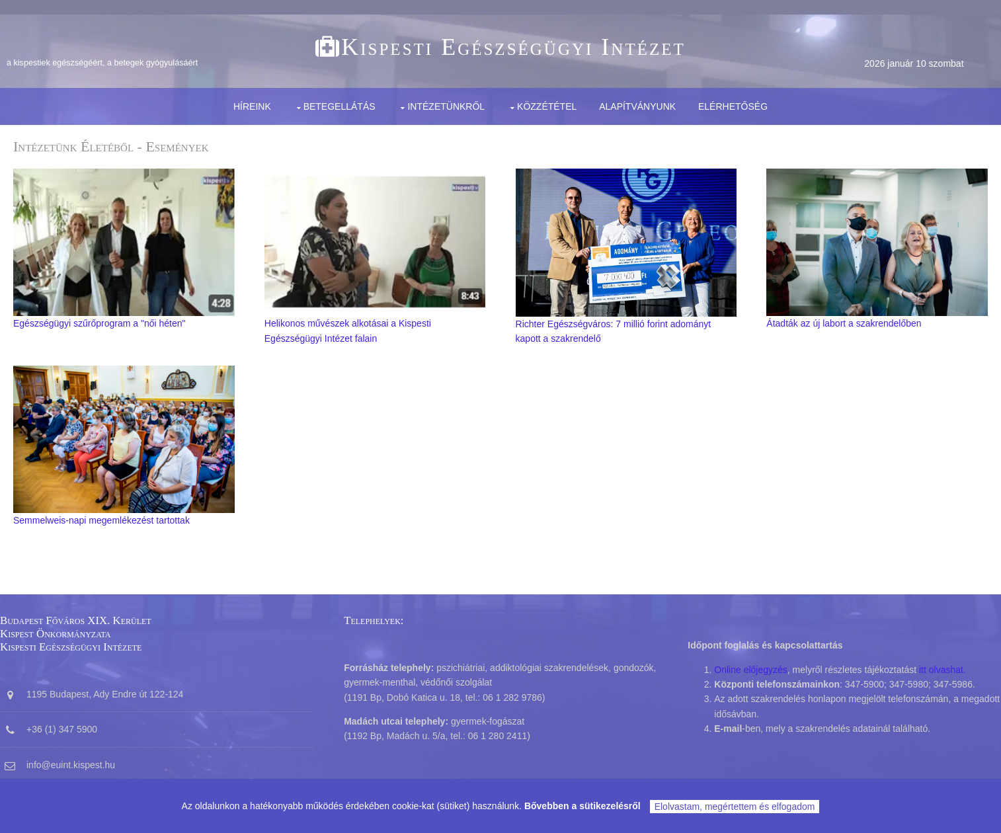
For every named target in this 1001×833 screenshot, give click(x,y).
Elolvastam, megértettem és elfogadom (735, 806)
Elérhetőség (733, 106)
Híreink (252, 106)
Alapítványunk (637, 106)
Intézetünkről (446, 106)
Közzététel (547, 106)
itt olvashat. (942, 669)
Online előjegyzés (750, 669)
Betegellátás (339, 106)
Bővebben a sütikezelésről (582, 806)
